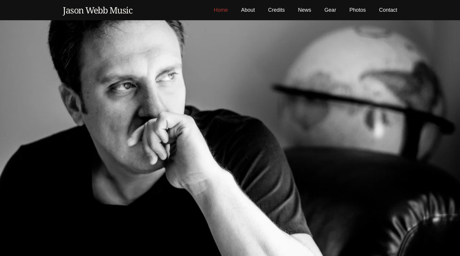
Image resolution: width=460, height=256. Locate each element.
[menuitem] (221, 10)
